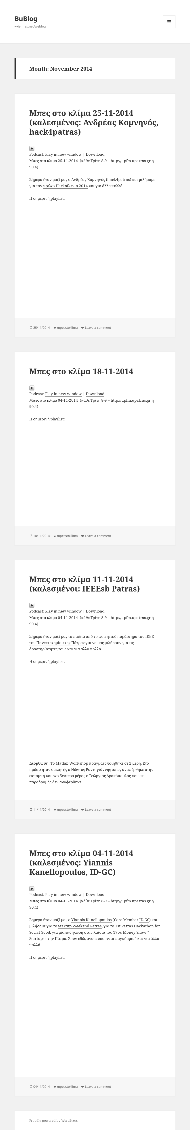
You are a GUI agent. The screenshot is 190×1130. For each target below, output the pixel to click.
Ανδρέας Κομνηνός (88, 179)
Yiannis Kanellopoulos (91, 919)
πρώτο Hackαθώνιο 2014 (65, 185)
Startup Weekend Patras (80, 926)
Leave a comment (98, 327)
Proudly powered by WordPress (53, 1120)
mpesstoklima (67, 327)
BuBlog (26, 18)
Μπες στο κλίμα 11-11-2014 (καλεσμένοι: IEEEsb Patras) (84, 584)
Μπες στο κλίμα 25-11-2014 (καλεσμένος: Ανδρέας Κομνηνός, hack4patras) (93, 122)
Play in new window (63, 154)
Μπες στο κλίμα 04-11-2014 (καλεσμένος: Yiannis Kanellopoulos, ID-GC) (81, 862)
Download (95, 154)
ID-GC (144, 919)
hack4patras (118, 179)
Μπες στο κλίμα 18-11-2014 (81, 371)
